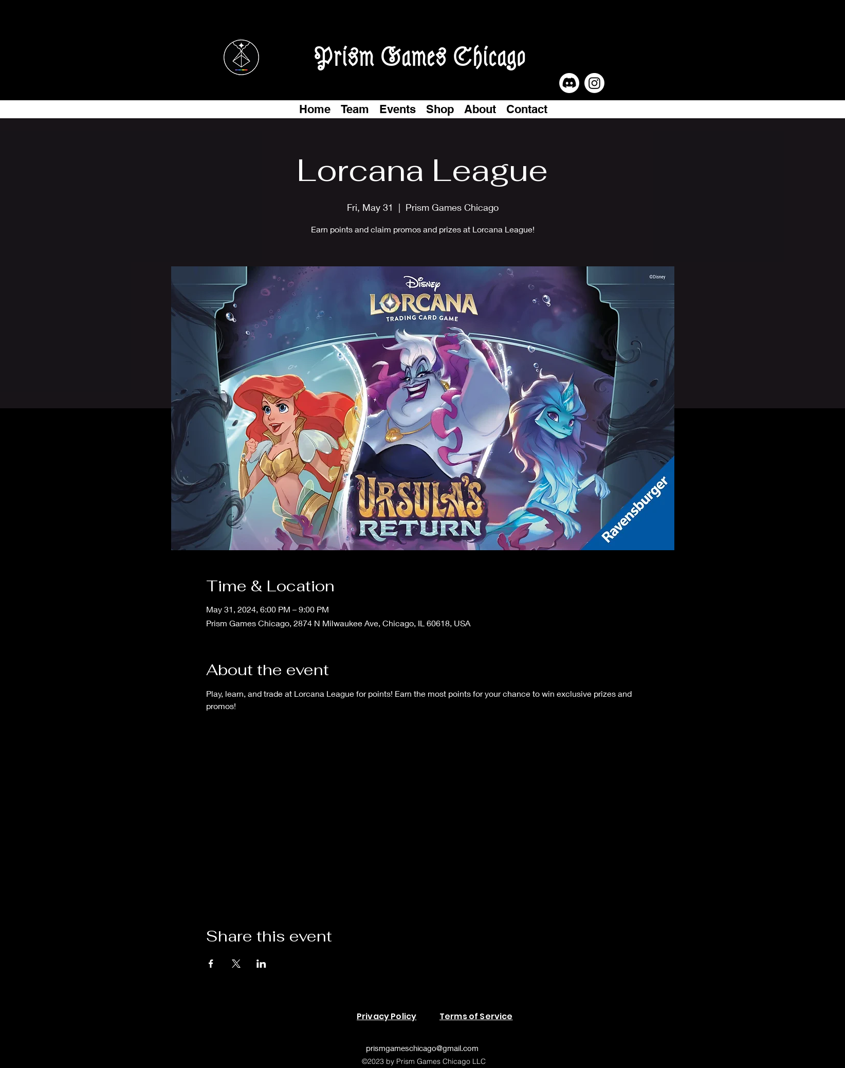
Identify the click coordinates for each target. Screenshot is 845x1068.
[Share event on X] (236, 964)
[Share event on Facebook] (211, 964)
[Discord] (569, 83)
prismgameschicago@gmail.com (422, 1048)
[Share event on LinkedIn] (261, 964)
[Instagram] (594, 83)
